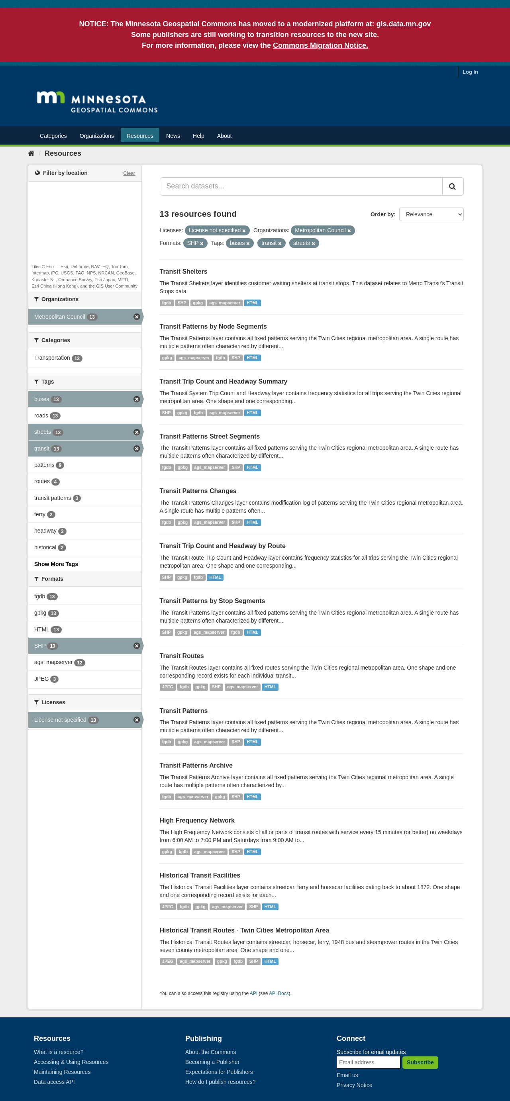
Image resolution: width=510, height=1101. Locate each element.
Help (198, 136)
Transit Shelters (184, 271)
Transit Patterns (184, 710)
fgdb (166, 302)
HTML (252, 302)
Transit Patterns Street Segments (210, 436)
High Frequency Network (197, 820)
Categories (53, 136)
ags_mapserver (225, 302)
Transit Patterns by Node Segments (213, 326)
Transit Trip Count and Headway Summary (224, 381)
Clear (129, 173)
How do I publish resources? (220, 1082)
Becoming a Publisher (212, 1062)
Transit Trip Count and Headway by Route (223, 546)
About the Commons (210, 1052)
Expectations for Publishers (219, 1072)
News (173, 136)
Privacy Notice (354, 1085)
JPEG (167, 687)
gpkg (198, 302)
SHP (182, 302)
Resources (140, 136)
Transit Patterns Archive (196, 765)
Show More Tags (56, 564)
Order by (382, 214)
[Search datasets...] (301, 186)
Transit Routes (182, 655)
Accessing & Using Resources (71, 1062)
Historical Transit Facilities (200, 875)
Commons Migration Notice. (320, 45)
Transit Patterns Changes (198, 491)
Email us (347, 1075)
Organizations (97, 136)
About (224, 136)
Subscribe (420, 1062)
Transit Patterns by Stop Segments (212, 601)
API (253, 993)
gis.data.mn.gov (404, 24)
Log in (470, 72)
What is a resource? (59, 1052)
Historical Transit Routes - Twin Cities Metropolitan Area (245, 930)
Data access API (54, 1082)
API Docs (279, 993)
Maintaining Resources (62, 1072)
